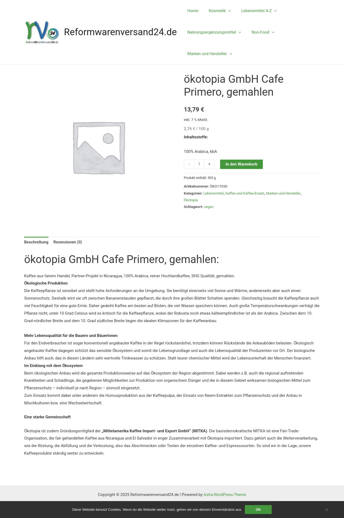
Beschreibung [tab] (36, 242)
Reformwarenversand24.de (120, 32)
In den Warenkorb (241, 164)
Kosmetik (216, 10)
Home (191, 10)
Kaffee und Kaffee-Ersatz (246, 193)
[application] (224, 10)
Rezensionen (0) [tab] (69, 242)
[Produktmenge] (199, 164)
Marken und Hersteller (208, 53)
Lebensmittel (213, 193)
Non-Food (259, 32)
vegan (209, 206)
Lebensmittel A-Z (253, 10)
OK (258, 510)
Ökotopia (191, 200)
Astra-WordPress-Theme (225, 494)
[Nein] (326, 509)
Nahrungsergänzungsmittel (213, 32)
